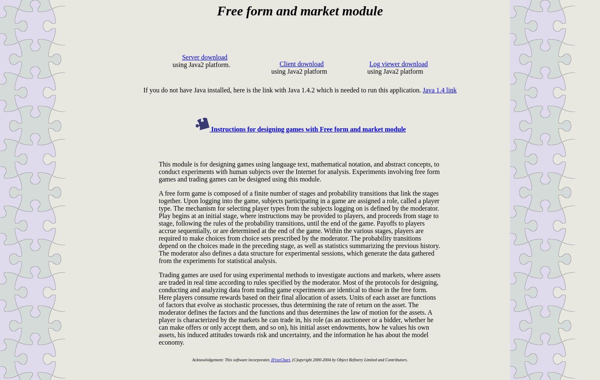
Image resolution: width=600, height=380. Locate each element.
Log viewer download (398, 63)
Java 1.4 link (440, 90)
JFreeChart (280, 360)
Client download (302, 63)
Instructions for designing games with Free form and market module (300, 129)
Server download (205, 57)
